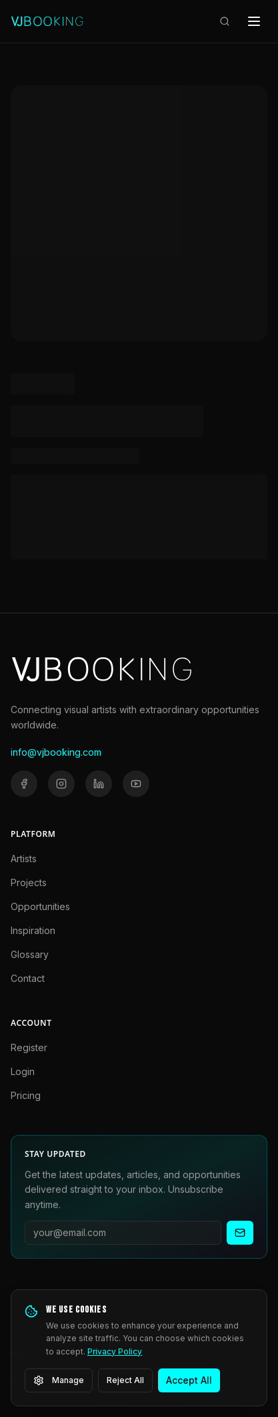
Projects (29, 882)
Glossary (30, 954)
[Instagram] (61, 783)
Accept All (189, 1380)
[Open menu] (254, 21)
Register (29, 1047)
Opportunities (40, 906)
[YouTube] (136, 783)
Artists (24, 858)
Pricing (26, 1095)
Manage (58, 1380)
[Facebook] (24, 783)
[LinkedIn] (98, 783)
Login (23, 1071)
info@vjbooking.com (56, 752)
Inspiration (33, 930)
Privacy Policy (114, 1351)
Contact (28, 978)
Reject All (125, 1380)
